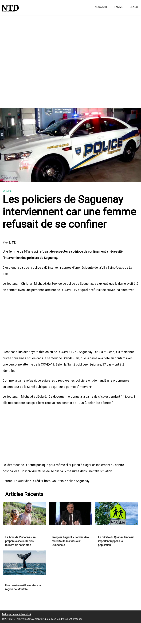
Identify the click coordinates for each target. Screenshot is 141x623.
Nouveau (7, 191)
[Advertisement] (70, 59)
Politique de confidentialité (16, 614)
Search (134, 7)
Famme (119, 7)
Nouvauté (101, 7)
